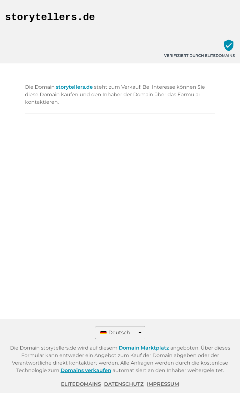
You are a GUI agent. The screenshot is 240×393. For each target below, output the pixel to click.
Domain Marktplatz (144, 348)
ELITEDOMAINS (81, 384)
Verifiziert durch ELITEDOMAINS (199, 55)
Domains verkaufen (86, 370)
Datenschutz (124, 384)
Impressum (163, 384)
